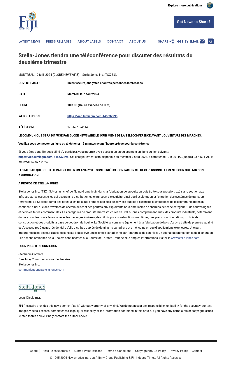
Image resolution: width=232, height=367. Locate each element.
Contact (115, 41)
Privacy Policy (179, 351)
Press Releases (59, 41)
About (34, 351)
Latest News (29, 41)
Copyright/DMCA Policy (150, 351)
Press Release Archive (56, 351)
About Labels (89, 41)
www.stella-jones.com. (185, 238)
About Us (137, 41)
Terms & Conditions (118, 351)
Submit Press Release (88, 351)
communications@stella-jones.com (41, 269)
